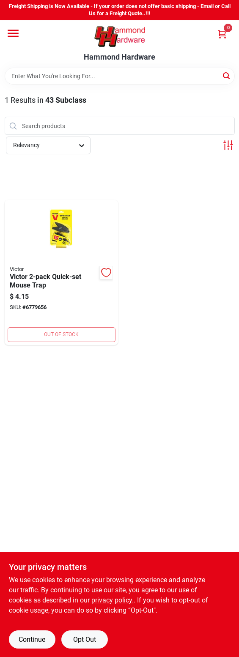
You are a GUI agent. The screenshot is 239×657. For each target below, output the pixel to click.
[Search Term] (120, 76)
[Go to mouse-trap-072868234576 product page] (61, 272)
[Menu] (13, 33)
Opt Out (84, 639)
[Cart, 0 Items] (222, 34)
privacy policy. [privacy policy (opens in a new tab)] (112, 600)
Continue (32, 639)
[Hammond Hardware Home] (119, 36)
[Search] (227, 75)
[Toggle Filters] (228, 145)
